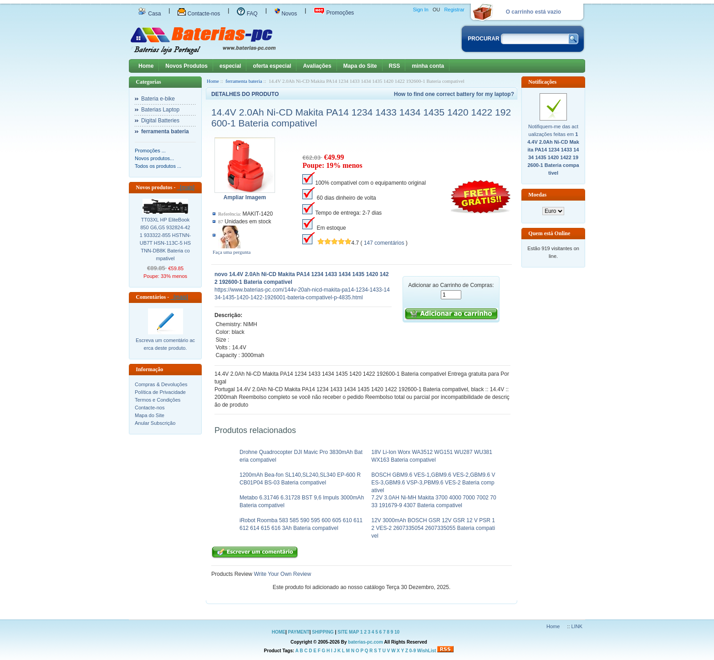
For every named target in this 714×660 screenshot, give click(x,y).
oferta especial (272, 66)
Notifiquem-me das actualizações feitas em (553, 150)
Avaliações (317, 66)
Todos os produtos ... (158, 166)
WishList (426, 650)
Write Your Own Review (281, 574)
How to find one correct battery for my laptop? (454, 94)
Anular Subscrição (155, 423)
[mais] (185, 187)
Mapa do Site (360, 66)
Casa (149, 13)
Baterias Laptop (160, 109)
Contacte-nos (199, 13)
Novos (286, 13)
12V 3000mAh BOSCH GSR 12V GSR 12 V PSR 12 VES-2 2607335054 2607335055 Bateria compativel (433, 528)
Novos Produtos (186, 66)
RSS (394, 66)
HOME (279, 632)
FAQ (247, 13)
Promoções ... (150, 150)
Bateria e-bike (158, 99)
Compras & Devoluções (161, 384)
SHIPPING (323, 632)
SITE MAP (348, 632)
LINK (576, 626)
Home (145, 66)
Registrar (454, 9)
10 (396, 632)
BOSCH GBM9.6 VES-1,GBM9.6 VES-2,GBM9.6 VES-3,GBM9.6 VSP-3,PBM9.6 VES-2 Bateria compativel (433, 483)
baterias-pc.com (365, 642)
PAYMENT (298, 632)
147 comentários (384, 243)
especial (230, 66)
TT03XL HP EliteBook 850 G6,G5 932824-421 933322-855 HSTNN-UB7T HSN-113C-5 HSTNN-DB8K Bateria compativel (165, 239)
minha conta (428, 66)
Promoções (334, 13)
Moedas (537, 194)
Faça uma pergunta (232, 252)
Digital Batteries (160, 120)
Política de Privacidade (160, 392)
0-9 (412, 650)
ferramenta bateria (243, 81)
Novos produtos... (154, 158)
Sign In (420, 9)
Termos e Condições (157, 400)
